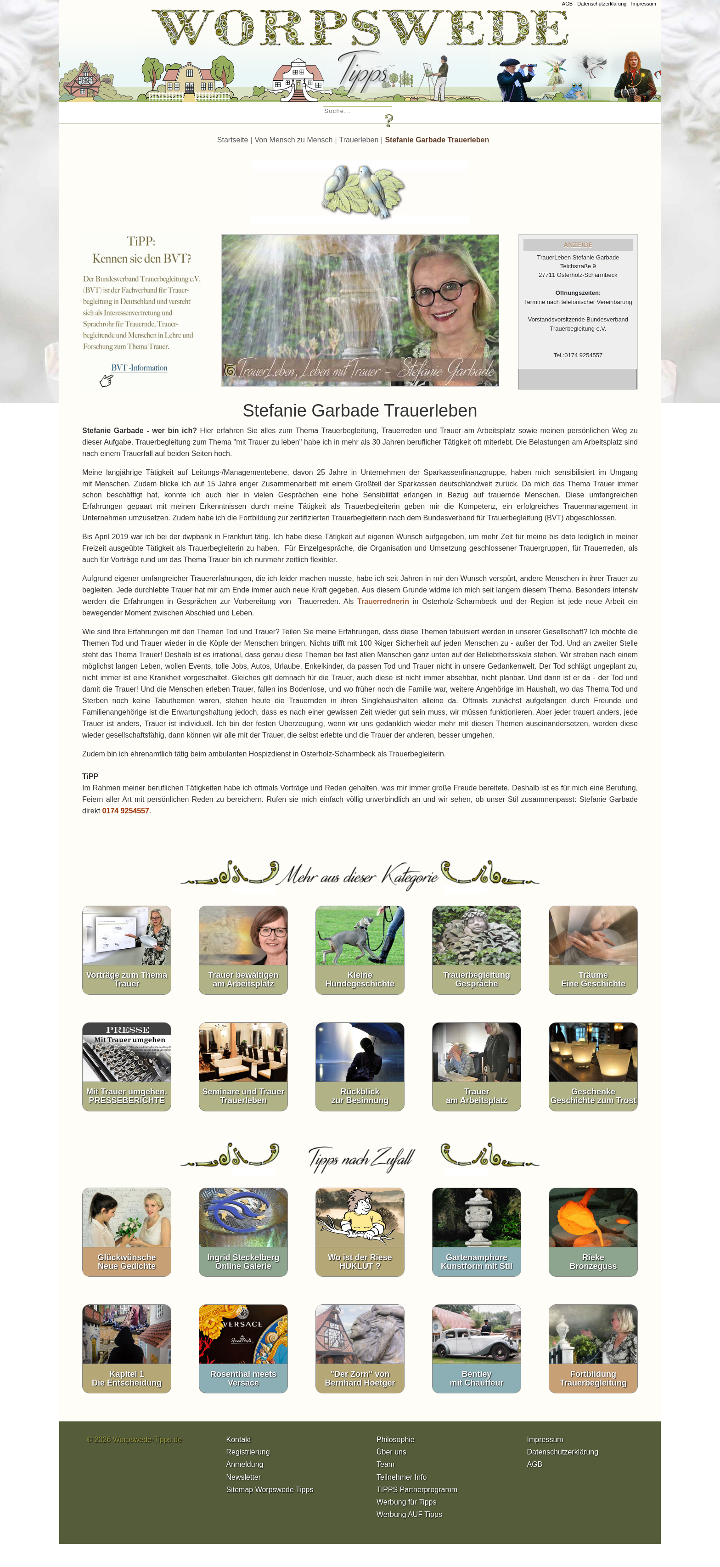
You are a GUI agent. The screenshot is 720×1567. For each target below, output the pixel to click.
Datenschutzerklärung (601, 3)
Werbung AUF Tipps (409, 1514)
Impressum (643, 3)
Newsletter (243, 1477)
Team (385, 1464)
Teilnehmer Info (402, 1477)
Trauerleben (359, 140)
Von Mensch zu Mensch (294, 140)
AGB (567, 3)
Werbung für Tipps (406, 1502)
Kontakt (238, 1439)
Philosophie (396, 1439)
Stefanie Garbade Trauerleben (437, 140)
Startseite (232, 140)
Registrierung (248, 1452)
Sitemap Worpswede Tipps (270, 1490)
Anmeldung (245, 1464)
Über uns (391, 1452)
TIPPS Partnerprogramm (417, 1490)
